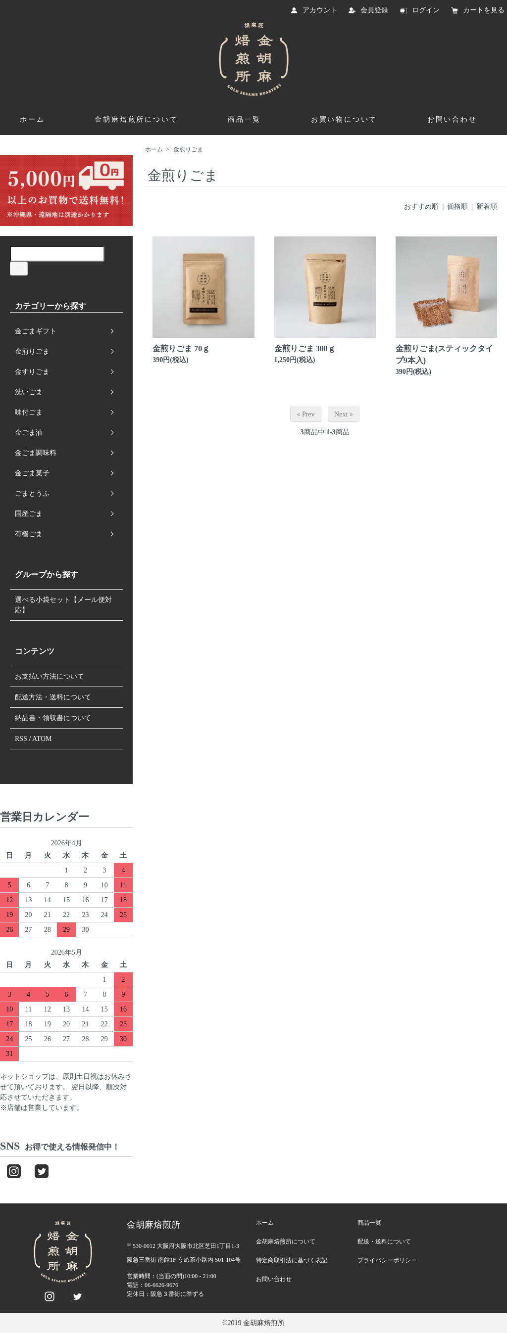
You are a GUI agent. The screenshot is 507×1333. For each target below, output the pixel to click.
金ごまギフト (35, 331)
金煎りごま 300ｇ (305, 348)
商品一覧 (244, 119)
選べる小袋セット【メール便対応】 (63, 605)
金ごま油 (29, 432)
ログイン (426, 10)
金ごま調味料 (35, 453)
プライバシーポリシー (387, 1260)
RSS (21, 738)
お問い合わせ (452, 119)
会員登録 (374, 10)
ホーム (32, 119)
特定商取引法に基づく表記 (291, 1260)
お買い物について (344, 119)
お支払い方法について (49, 676)
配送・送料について (384, 1241)
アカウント (320, 10)
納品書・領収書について (53, 718)
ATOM (41, 738)
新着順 (486, 206)
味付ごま (29, 412)
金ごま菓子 (32, 473)
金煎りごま (188, 149)
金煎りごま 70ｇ (181, 348)
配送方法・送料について (53, 697)
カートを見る (484, 10)
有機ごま (29, 534)
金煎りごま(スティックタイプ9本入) (444, 354)
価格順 (457, 206)
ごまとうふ (32, 493)
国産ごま (29, 513)
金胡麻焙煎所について (136, 119)
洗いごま (29, 392)
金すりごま (32, 371)
